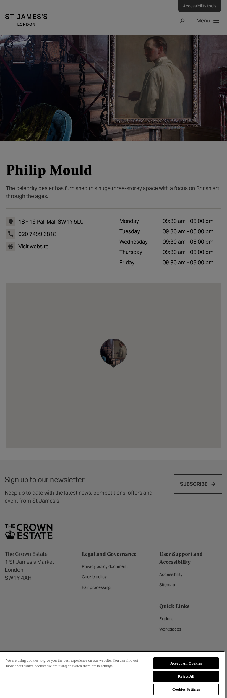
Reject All (186, 676)
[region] (112, 674)
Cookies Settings (186, 689)
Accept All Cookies (186, 663)
